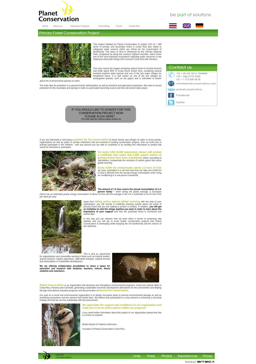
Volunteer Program (79, 26)
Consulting (104, 26)
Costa (132, 26)
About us (57, 26)
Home (45, 26)
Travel (119, 26)
